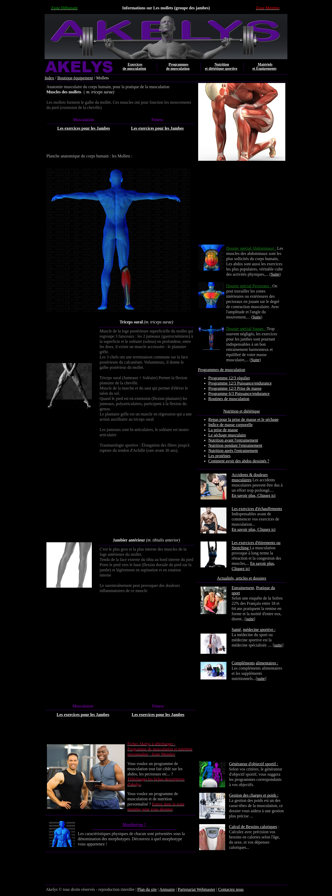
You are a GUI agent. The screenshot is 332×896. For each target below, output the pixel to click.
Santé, (237, 629)
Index (49, 78)
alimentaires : (267, 663)
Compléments (243, 663)
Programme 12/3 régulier (229, 378)
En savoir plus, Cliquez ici (253, 495)
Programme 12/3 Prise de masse (234, 388)
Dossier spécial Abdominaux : (251, 248)
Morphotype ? (134, 824)
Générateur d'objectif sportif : (253, 764)
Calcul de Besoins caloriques (253, 826)
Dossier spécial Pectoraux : (249, 286)
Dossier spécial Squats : (246, 329)
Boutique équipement (75, 78)
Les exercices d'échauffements (257, 508)
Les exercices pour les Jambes (83, 128)
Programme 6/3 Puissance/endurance (238, 393)
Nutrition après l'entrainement (233, 450)
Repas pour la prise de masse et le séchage (243, 419)
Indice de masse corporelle (230, 424)
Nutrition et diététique (241, 411)
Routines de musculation (228, 399)
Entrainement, (243, 588)
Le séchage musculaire (227, 435)
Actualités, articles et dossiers (241, 578)
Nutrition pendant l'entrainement (235, 445)
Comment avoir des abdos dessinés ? (238, 461)
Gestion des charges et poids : (253, 795)
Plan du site (147, 889)
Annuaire (167, 889)
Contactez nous (231, 889)
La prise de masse (223, 430)
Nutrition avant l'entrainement (233, 440)
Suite (275, 274)
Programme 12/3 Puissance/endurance (240, 383)
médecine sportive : (259, 629)
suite (250, 619)
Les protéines (219, 456)
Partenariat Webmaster (196, 889)
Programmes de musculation (221, 369)
